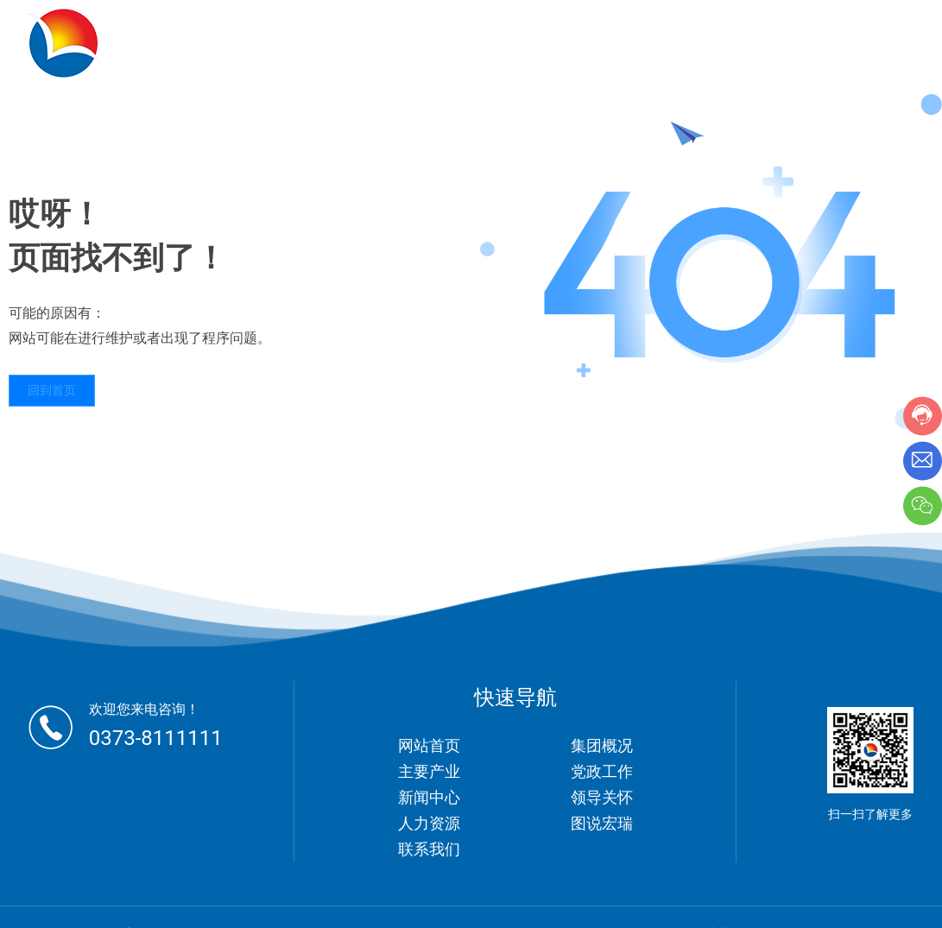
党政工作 (602, 771)
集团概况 (602, 745)
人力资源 (429, 823)
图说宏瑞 (602, 823)
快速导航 (515, 697)
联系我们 (429, 849)
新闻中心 (429, 797)
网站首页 (429, 745)
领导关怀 (602, 797)
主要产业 (429, 771)
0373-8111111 (156, 738)
